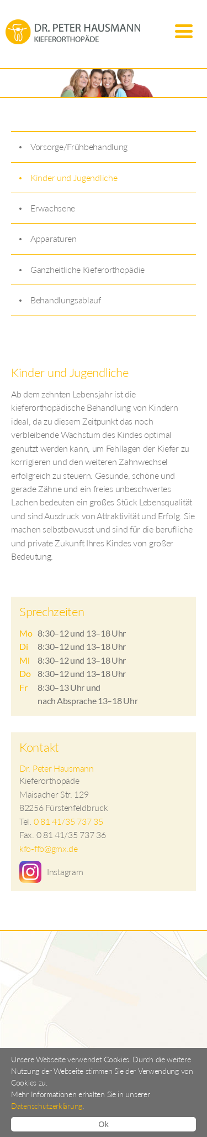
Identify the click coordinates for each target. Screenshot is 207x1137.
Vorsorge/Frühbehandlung (79, 146)
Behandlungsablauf (65, 299)
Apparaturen (53, 238)
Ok (103, 1124)
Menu (184, 31)
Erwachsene (52, 208)
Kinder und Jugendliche (73, 177)
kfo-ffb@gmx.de (48, 848)
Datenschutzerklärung (46, 1105)
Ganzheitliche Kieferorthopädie (87, 269)
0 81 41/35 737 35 (68, 821)
